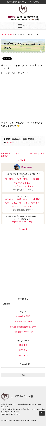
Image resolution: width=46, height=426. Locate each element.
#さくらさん (24, 203)
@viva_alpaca (23, 167)
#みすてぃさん (11, 203)
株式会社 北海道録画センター (23, 327)
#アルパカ (27, 179)
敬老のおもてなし (37, 153)
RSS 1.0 (23, 345)
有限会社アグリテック (23, 332)
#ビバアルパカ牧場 (13, 179)
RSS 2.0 (23, 350)
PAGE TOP (42, 413)
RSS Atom (23, 355)
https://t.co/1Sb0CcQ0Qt (22, 222)
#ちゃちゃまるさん (22, 183)
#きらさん (35, 203)
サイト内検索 (23, 364)
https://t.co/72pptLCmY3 (22, 206)
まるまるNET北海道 (23, 321)
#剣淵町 (36, 179)
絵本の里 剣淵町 (23, 316)
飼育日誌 (10, 142)
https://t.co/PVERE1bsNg (22, 186)
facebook (23, 229)
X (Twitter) (23, 160)
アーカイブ (23, 299)
